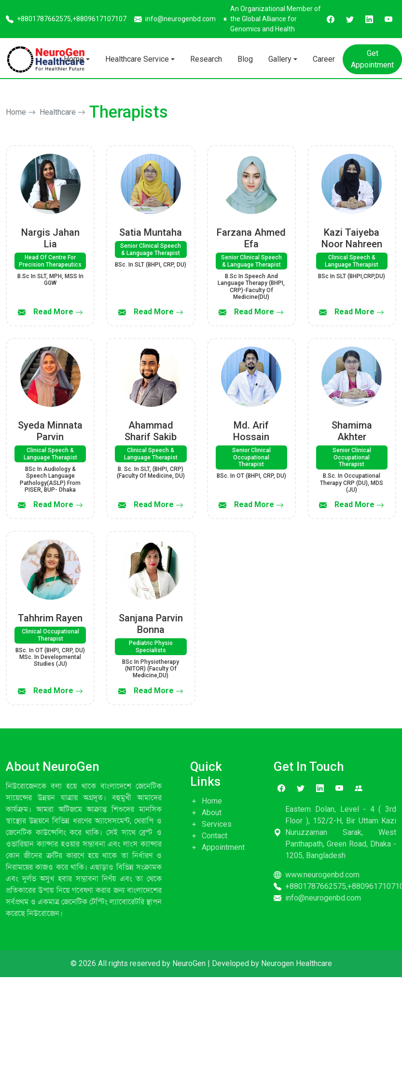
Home (74, 59)
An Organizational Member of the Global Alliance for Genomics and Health (272, 19)
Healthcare (62, 112)
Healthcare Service (137, 59)
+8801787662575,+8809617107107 (66, 19)
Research (206, 59)
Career (324, 59)
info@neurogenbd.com (175, 19)
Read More (58, 311)
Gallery (279, 59)
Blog (245, 59)
